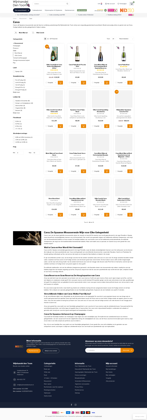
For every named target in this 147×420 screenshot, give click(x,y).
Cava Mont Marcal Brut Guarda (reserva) (77, 199)
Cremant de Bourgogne (20, 58)
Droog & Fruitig (20, 89)
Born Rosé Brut (54, 198)
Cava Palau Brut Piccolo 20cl (77, 65)
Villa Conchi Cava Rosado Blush (101, 199)
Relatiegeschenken (49, 390)
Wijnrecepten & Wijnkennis (53, 10)
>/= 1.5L (18, 128)
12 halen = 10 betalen (50, 378)
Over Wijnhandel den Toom (83, 366)
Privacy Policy (79, 387)
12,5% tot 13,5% (21, 142)
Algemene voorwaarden (82, 384)
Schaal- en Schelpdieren (24, 103)
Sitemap (77, 393)
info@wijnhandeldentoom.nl (25, 385)
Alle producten (110, 381)
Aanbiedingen (48, 366)
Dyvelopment (98, 416)
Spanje (18, 71)
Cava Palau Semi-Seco (77, 153)
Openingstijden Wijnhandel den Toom (86, 372)
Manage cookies (139, 416)
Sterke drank (48, 396)
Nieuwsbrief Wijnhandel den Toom (85, 369)
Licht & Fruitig (20, 82)
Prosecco (15, 48)
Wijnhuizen (47, 393)
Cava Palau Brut (123, 65)
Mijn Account (82, 10)
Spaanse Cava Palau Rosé (77, 110)
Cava (30, 18)
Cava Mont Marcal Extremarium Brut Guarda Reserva (100, 66)
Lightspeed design (87, 416)
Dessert (18, 110)
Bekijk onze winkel (51, 351)
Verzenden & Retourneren (82, 381)
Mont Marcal (18, 53)
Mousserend (22, 18)
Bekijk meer (16, 92)
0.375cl (18, 124)
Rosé (45, 375)
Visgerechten (20, 108)
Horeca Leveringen (80, 375)
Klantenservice (69, 10)
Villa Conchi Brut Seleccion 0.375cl (123, 199)
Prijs (14, 63)
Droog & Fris (20, 87)
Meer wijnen (47, 384)
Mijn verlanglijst (110, 375)
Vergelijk (50, 82)
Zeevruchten (20, 105)
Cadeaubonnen (37, 10)
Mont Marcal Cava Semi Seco (54, 154)
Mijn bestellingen (111, 369)
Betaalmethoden (80, 378)
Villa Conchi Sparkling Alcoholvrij (100, 110)
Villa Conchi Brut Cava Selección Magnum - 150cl (54, 66)
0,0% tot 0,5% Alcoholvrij (23, 137)
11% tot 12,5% (21, 139)
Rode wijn (47, 369)
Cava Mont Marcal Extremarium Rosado (100, 154)
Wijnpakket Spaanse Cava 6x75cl (123, 110)
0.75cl (18, 126)
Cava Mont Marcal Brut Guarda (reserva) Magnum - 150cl (124, 155)
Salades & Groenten (22, 100)
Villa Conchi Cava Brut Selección (54, 110)
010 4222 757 (21, 379)
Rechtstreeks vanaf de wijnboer (53, 387)
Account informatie (111, 366)
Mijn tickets (109, 372)
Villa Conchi (18, 55)
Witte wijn (47, 372)
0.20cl (18, 121)
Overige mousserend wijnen (21, 60)
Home (14, 18)
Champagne (16, 46)
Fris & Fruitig (20, 80)
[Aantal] (55, 83)
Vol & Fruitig (20, 85)
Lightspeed (78, 416)
